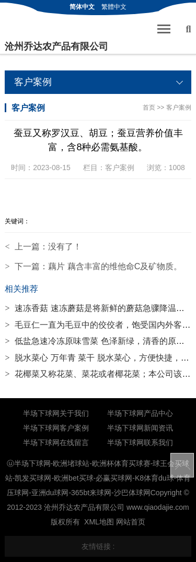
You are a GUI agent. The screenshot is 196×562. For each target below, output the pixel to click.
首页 (149, 107)
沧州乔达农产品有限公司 (56, 46)
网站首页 (130, 522)
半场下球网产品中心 (140, 413)
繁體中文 (113, 6)
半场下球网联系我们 (140, 442)
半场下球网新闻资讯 (140, 428)
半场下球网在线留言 (56, 442)
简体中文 (82, 6)
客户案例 (178, 107)
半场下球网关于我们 (56, 413)
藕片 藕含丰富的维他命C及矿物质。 (115, 266)
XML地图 (99, 522)
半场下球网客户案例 (56, 428)
